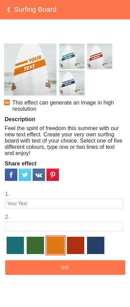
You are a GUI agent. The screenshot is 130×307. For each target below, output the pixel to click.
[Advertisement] (65, 31)
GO (65, 267)
